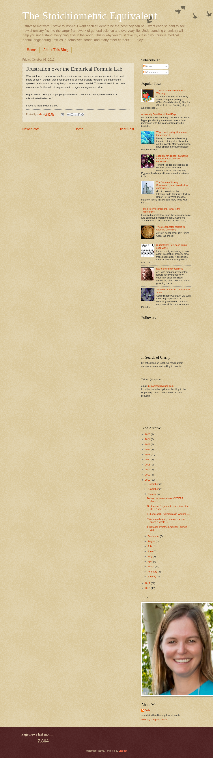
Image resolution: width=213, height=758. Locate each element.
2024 (148, 439)
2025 (148, 434)
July (150, 546)
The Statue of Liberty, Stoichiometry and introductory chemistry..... (172, 185)
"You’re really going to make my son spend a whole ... (165, 520)
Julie (147, 710)
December (153, 484)
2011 (148, 583)
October (152, 494)
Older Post (126, 129)
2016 (148, 464)
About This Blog (55, 50)
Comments (150, 72)
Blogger (123, 750)
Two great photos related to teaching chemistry (170, 228)
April (150, 561)
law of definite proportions (169, 268)
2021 (148, 454)
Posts (147, 66)
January (152, 576)
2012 (148, 479)
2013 (148, 474)
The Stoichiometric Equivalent (89, 16)
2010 (148, 588)
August (152, 541)
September (154, 536)
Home (31, 50)
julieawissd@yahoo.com (160, 386)
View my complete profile (154, 719)
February (153, 571)
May (150, 556)
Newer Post (30, 129)
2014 (148, 469)
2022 (148, 449)
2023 (148, 444)
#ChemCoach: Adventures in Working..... (168, 514)
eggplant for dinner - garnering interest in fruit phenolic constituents (172, 158)
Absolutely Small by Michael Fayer (159, 114)
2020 (148, 459)
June (151, 551)
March (151, 566)
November (153, 489)
